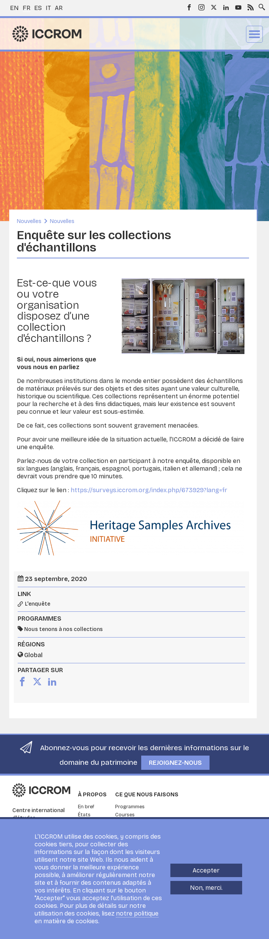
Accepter (206, 870)
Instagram (201, 7)
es (38, 8)
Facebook (189, 7)
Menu (254, 34)
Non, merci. (206, 887)
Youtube (238, 7)
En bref (86, 807)
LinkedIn (226, 7)
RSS (251, 7)
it (48, 8)
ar (59, 8)
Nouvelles (29, 221)
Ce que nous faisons (146, 794)
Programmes (130, 807)
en (14, 8)
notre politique (137, 913)
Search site (260, 5)
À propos (92, 794)
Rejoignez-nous (175, 762)
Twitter (214, 7)
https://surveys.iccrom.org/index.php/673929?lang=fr (149, 490)
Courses (125, 815)
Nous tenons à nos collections (63, 629)
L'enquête (37, 604)
